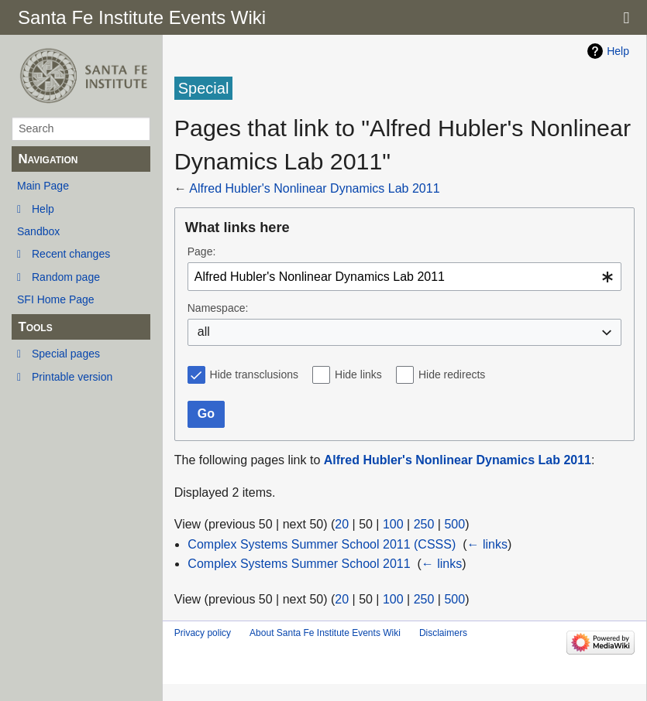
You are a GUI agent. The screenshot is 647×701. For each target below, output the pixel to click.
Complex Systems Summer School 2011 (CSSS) (322, 544)
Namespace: (218, 308)
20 (342, 524)
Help (43, 209)
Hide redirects (451, 374)
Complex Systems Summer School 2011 (299, 563)
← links (486, 544)
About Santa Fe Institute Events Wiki (325, 632)
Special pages (66, 353)
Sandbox (38, 231)
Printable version (72, 377)
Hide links (358, 374)
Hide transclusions (254, 374)
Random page (66, 277)
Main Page (43, 186)
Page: (202, 251)
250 (424, 524)
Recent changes (71, 254)
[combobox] (404, 276)
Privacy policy (202, 632)
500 (454, 524)
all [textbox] (204, 331)
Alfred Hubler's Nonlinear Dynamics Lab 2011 (314, 188)
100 (393, 524)
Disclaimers (443, 632)
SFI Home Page (56, 299)
